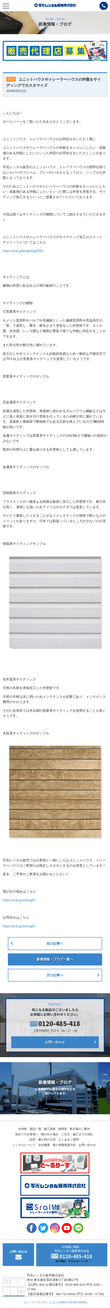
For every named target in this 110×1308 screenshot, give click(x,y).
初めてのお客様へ (26, 1134)
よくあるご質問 (68, 1139)
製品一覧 (35, 1128)
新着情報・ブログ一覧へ (55, 959)
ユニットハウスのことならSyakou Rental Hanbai (55, 1302)
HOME (23, 1128)
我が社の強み (49, 1134)
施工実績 (50, 1128)
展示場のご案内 (79, 1128)
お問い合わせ (55, 1042)
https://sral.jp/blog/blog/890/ (23, 251)
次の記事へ (55, 975)
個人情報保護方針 (64, 1145)
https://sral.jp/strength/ (19, 900)
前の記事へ (55, 943)
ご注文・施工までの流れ (77, 1134)
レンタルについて (24, 1145)
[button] (7, 51)
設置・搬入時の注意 (43, 1139)
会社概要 (44, 1145)
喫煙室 (62, 1128)
